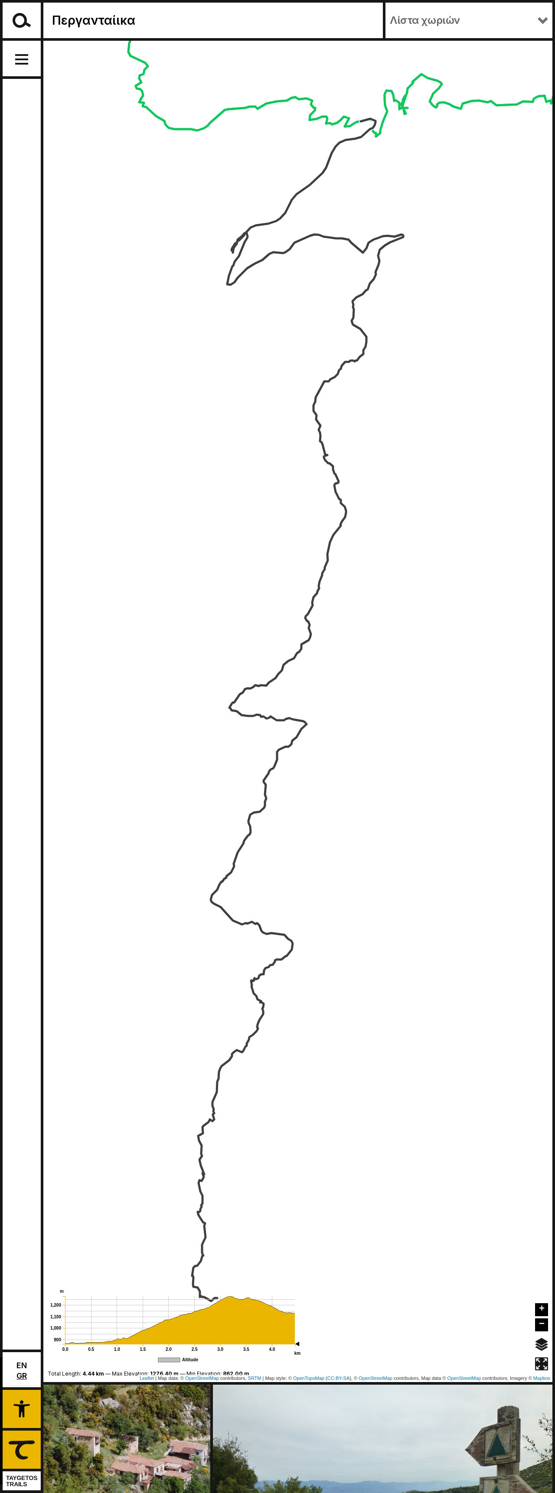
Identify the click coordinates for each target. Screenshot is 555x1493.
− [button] (542, 1324)
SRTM (254, 1378)
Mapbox (541, 1378)
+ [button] (542, 1309)
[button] (22, 1407)
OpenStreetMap (375, 1378)
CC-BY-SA (338, 1378)
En (21, 1365)
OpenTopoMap (308, 1378)
